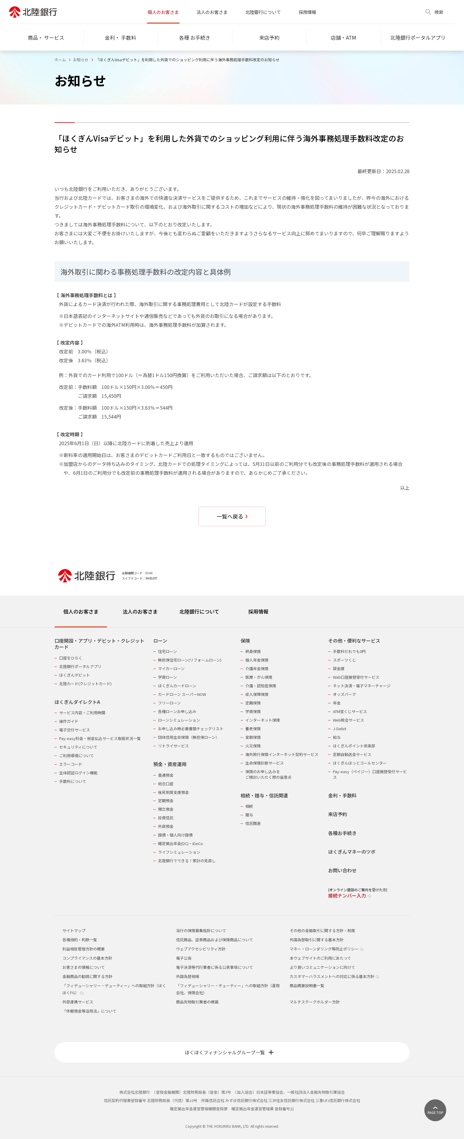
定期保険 (253, 703)
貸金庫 (338, 668)
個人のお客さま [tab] (81, 611)
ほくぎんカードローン (177, 685)
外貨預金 (165, 826)
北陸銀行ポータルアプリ (80, 666)
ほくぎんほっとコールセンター (360, 763)
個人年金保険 (256, 660)
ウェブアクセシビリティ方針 (200, 949)
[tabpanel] (232, 764)
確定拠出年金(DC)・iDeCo (180, 843)
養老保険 (253, 728)
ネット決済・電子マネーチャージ (362, 685)
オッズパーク (344, 694)
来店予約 (337, 814)
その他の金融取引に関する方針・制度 (322, 930)
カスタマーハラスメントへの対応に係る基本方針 (334, 976)
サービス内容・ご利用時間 (82, 712)
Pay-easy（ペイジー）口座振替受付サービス (370, 774)
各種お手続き (342, 833)
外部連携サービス (77, 1002)
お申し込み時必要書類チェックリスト (190, 728)
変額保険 (253, 737)
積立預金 (165, 809)
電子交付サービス (74, 730)
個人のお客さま (163, 12)
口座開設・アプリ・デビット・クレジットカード (99, 644)
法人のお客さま (212, 12)
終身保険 (253, 651)
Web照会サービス (348, 720)
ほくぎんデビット (74, 675)
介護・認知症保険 (260, 685)
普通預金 (165, 775)
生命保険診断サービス (264, 763)
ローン (160, 641)
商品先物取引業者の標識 (197, 1002)
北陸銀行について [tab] (199, 611)
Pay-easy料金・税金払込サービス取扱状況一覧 (100, 738)
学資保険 (253, 711)
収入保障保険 (256, 694)
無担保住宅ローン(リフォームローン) (189, 660)
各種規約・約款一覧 (79, 939)
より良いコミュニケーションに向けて (322, 967)
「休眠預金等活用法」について (89, 1011)
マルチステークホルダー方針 (315, 1002)
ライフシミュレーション (179, 852)
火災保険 (253, 746)
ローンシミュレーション (179, 720)
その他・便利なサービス (354, 641)
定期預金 (165, 800)
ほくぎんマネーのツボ (352, 852)
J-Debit (339, 728)
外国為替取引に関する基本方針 (317, 939)
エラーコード (70, 764)
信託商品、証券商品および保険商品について (214, 939)
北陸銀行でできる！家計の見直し (187, 860)
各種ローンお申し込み (177, 711)
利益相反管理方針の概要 (83, 949)
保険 (245, 641)
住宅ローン (167, 651)
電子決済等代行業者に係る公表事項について (214, 967)
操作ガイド (68, 721)
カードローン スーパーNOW (182, 694)
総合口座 (165, 783)
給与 (337, 737)
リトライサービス (173, 746)
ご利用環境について (76, 755)
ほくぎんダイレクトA (77, 702)
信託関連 (253, 823)
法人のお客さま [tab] (140, 611)
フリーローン (169, 703)
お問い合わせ (342, 870)
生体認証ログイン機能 (78, 773)
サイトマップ (74, 930)
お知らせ (80, 59)
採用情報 (307, 12)
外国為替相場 (187, 976)
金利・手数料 (342, 795)
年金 (337, 703)
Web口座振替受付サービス (356, 677)
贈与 (249, 815)
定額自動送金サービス (352, 754)
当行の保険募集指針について (201, 930)
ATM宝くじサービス (350, 711)
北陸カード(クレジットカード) (85, 683)
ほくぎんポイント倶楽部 (354, 746)
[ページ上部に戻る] (435, 1110)
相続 (249, 806)
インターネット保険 (262, 720)
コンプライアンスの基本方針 (87, 958)
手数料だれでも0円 (349, 651)
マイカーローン (171, 668)
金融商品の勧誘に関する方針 (87, 976)
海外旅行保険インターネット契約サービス (281, 754)
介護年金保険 (256, 668)
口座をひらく (70, 658)
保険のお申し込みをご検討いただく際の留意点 (268, 774)
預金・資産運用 (169, 764)
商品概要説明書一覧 (307, 985)
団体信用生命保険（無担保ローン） (188, 737)
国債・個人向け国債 (175, 835)
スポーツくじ (344, 660)
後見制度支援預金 (173, 792)
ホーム (60, 59)
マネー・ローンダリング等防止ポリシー (326, 949)
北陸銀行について (263, 12)
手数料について (72, 781)
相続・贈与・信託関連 (264, 795)
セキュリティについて (78, 747)
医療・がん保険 (258, 677)
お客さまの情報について (83, 967)
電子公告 (183, 958)
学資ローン (167, 677)
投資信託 (165, 818)
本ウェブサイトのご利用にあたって (320, 958)
